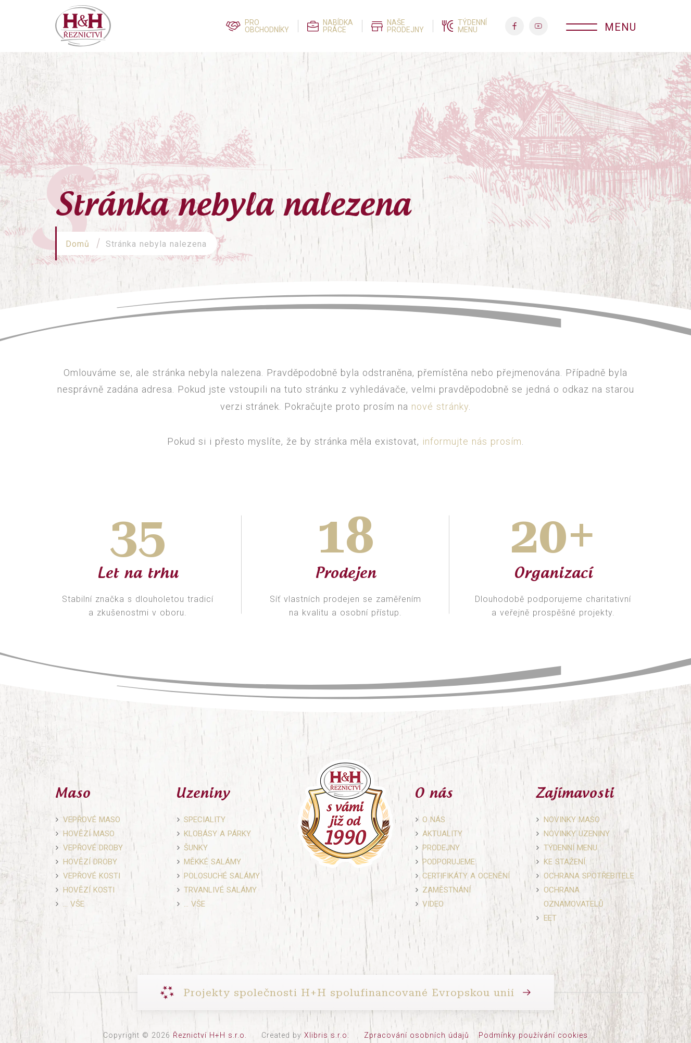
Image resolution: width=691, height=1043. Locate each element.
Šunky (196, 847)
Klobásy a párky (217, 833)
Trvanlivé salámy (220, 890)
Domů (78, 244)
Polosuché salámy (222, 876)
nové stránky (440, 406)
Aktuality (442, 833)
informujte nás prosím (472, 441)
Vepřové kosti (91, 876)
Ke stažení (564, 861)
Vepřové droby (93, 847)
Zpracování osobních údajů (416, 1035)
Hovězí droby (90, 861)
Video (433, 904)
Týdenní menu (570, 847)
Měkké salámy (212, 861)
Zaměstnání (446, 890)
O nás (433, 819)
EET (550, 918)
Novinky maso (572, 819)
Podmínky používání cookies (533, 1035)
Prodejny (441, 847)
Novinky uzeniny (577, 833)
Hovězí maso (89, 833)
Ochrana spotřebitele (589, 876)
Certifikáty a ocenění (466, 876)
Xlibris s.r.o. (326, 1035)
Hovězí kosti (89, 890)
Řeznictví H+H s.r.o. (210, 1035)
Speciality (204, 819)
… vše (73, 904)
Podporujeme (448, 861)
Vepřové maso (91, 819)
